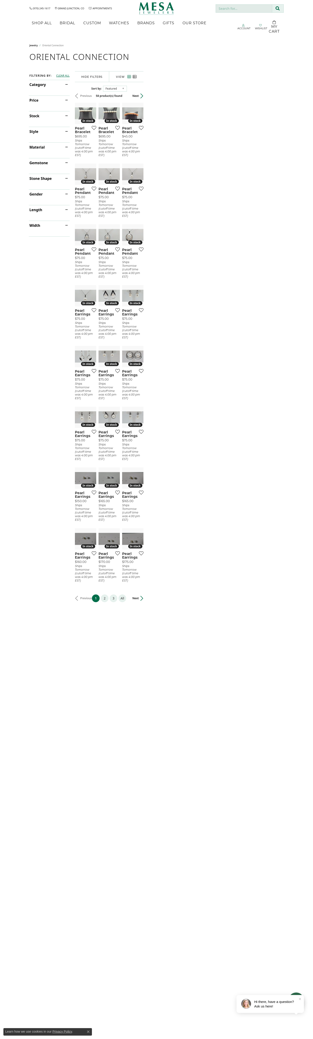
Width (35, 225)
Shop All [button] (42, 22)
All (192, 827)
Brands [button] (146, 22)
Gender (36, 194)
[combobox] (244, 8)
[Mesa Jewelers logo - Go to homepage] (156, 8)
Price (34, 100)
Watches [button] (119, 22)
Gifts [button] (168, 22)
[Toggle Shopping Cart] (274, 27)
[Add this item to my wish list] (139, 174)
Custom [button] (92, 22)
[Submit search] (277, 8)
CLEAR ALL (62, 75)
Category (38, 84)
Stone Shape (41, 178)
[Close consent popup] (88, 1031)
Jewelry (34, 45)
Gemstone (39, 163)
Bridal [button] (67, 22)
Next (276, 96)
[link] (40, 8)
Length (36, 210)
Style (34, 131)
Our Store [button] (194, 22)
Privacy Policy (62, 1031)
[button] (243, 27)
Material (37, 147)
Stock (34, 116)
